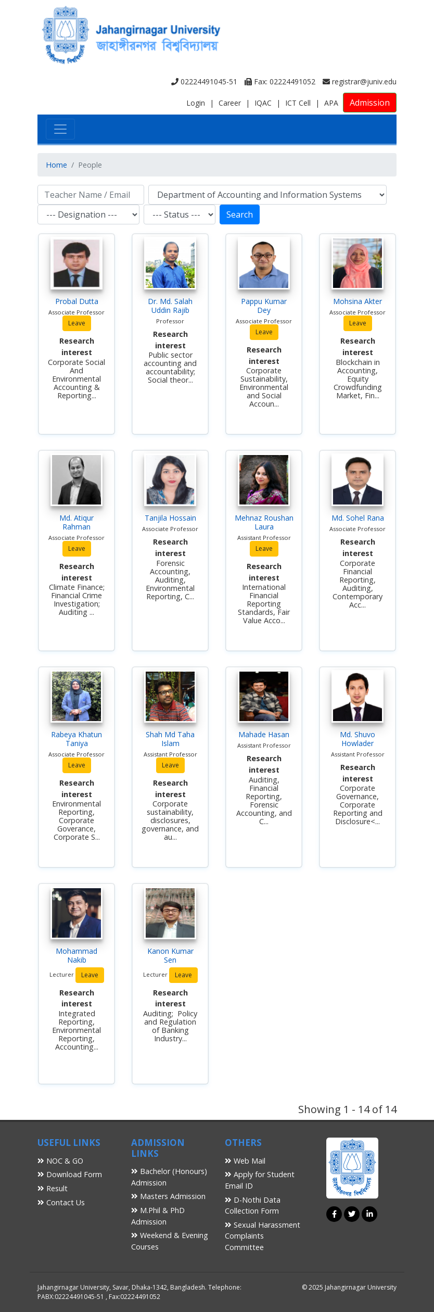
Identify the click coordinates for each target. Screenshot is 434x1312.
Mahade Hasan (263, 734)
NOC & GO (60, 1161)
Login (195, 103)
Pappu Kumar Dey (264, 305)
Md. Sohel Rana (357, 518)
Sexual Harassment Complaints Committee (262, 1236)
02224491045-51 (204, 81)
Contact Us (61, 1202)
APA (331, 103)
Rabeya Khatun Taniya (76, 738)
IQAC (263, 103)
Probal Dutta (76, 301)
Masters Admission (168, 1196)
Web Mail (245, 1161)
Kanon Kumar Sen (170, 955)
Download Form (69, 1174)
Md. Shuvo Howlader (357, 738)
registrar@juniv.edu (360, 81)
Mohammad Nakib (76, 955)
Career (230, 103)
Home (56, 165)
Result (52, 1188)
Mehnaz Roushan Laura (264, 522)
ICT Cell (298, 103)
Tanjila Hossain (170, 518)
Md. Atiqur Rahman (76, 522)
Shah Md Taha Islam (170, 738)
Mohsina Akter (357, 301)
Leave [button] (76, 323)
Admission (370, 102)
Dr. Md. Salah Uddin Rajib (170, 305)
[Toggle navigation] (60, 129)
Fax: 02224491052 (280, 81)
